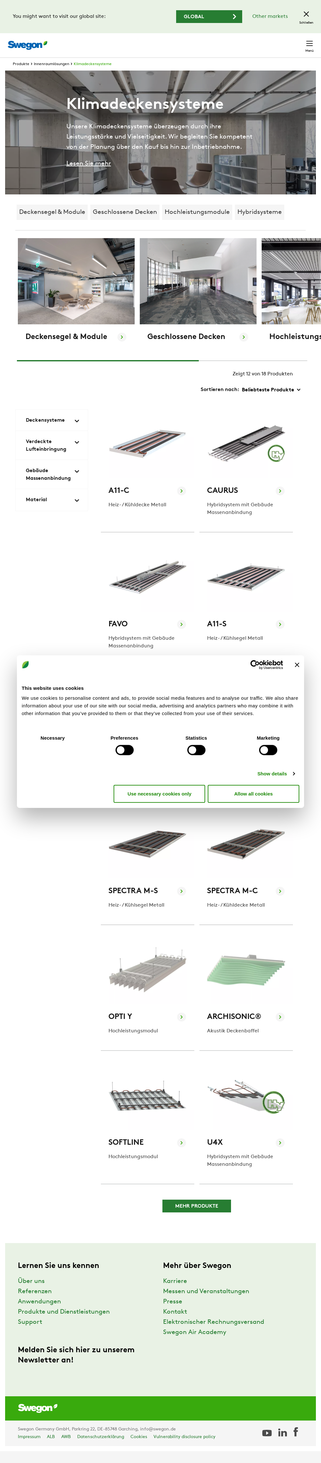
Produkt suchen (132, 42)
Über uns (31, 1293)
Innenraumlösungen (51, 76)
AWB (66, 1448)
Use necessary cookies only (159, 793)
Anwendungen (39, 1313)
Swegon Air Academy (194, 1344)
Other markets (270, 16)
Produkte (21, 76)
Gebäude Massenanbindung (53, 486)
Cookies (139, 1448)
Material (53, 512)
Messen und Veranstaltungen (206, 1303)
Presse (172, 1313)
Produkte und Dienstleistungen (64, 1324)
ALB (51, 1448)
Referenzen (35, 1303)
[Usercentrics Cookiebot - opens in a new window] (255, 664)
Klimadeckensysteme (93, 76)
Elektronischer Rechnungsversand (213, 1334)
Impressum (29, 1448)
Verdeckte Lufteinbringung (53, 457)
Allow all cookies (253, 793)
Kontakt (298, 42)
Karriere (226, 42)
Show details (272, 773)
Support (30, 1334)
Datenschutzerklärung (100, 1448)
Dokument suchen (186, 42)
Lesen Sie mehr (88, 175)
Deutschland (261, 42)
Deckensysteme (53, 433)
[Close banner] (297, 664)
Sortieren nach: (220, 401)
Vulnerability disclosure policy (184, 1448)
